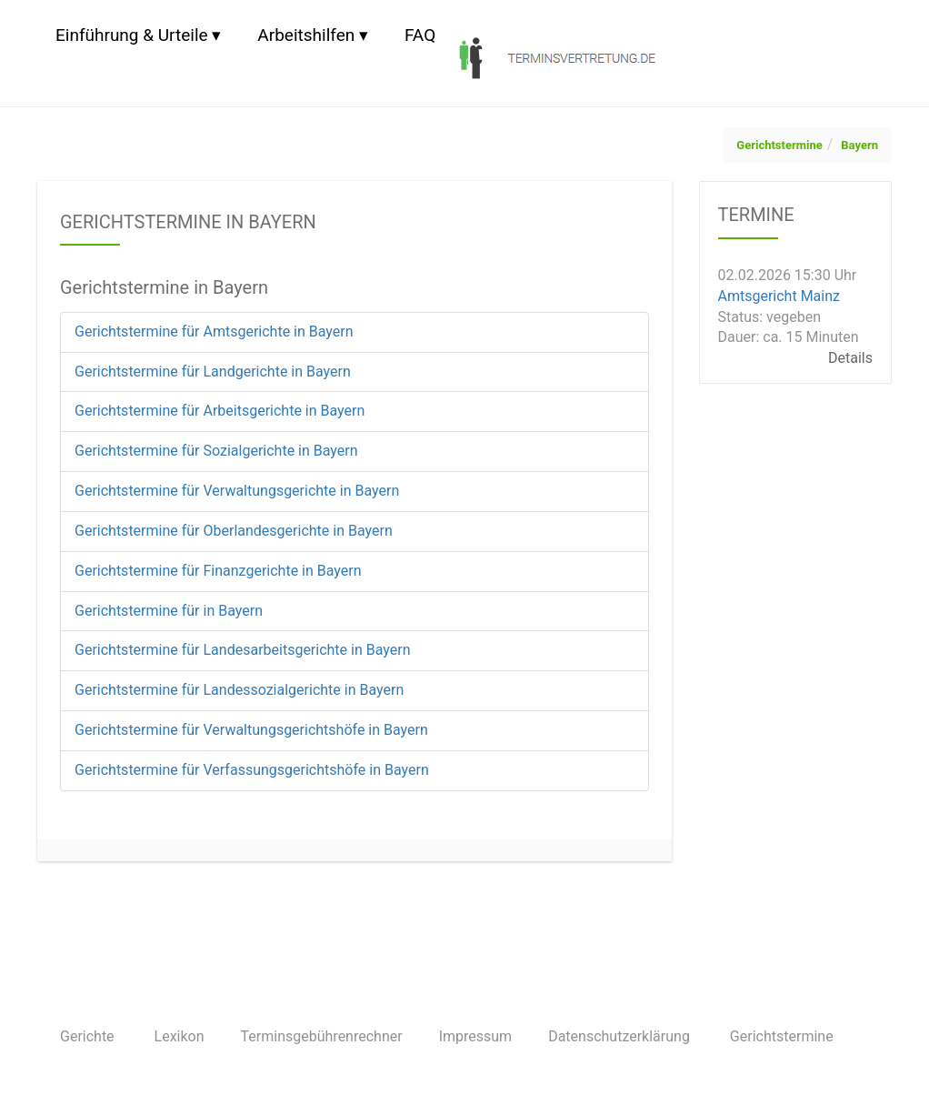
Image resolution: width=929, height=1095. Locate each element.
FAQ (420, 35)
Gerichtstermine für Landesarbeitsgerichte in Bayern (243, 649)
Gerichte (87, 1036)
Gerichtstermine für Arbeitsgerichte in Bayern (220, 410)
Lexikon (180, 1036)
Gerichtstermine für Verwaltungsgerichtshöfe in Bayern (251, 729)
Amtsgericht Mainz (779, 296)
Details (850, 358)
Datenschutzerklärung (619, 1036)
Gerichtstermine (779, 145)
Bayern (859, 145)
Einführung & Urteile (131, 35)
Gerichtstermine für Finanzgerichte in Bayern (218, 570)
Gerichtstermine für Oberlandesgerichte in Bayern (234, 530)
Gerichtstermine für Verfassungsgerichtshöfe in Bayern (252, 770)
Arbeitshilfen (306, 35)
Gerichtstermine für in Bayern (169, 610)
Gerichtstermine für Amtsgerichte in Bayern (214, 331)
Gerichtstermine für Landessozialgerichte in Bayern (239, 689)
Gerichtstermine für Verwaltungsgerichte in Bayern (237, 490)
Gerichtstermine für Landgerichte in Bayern (213, 371)
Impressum (476, 1036)
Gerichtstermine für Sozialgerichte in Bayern (216, 450)
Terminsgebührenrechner (322, 1036)
